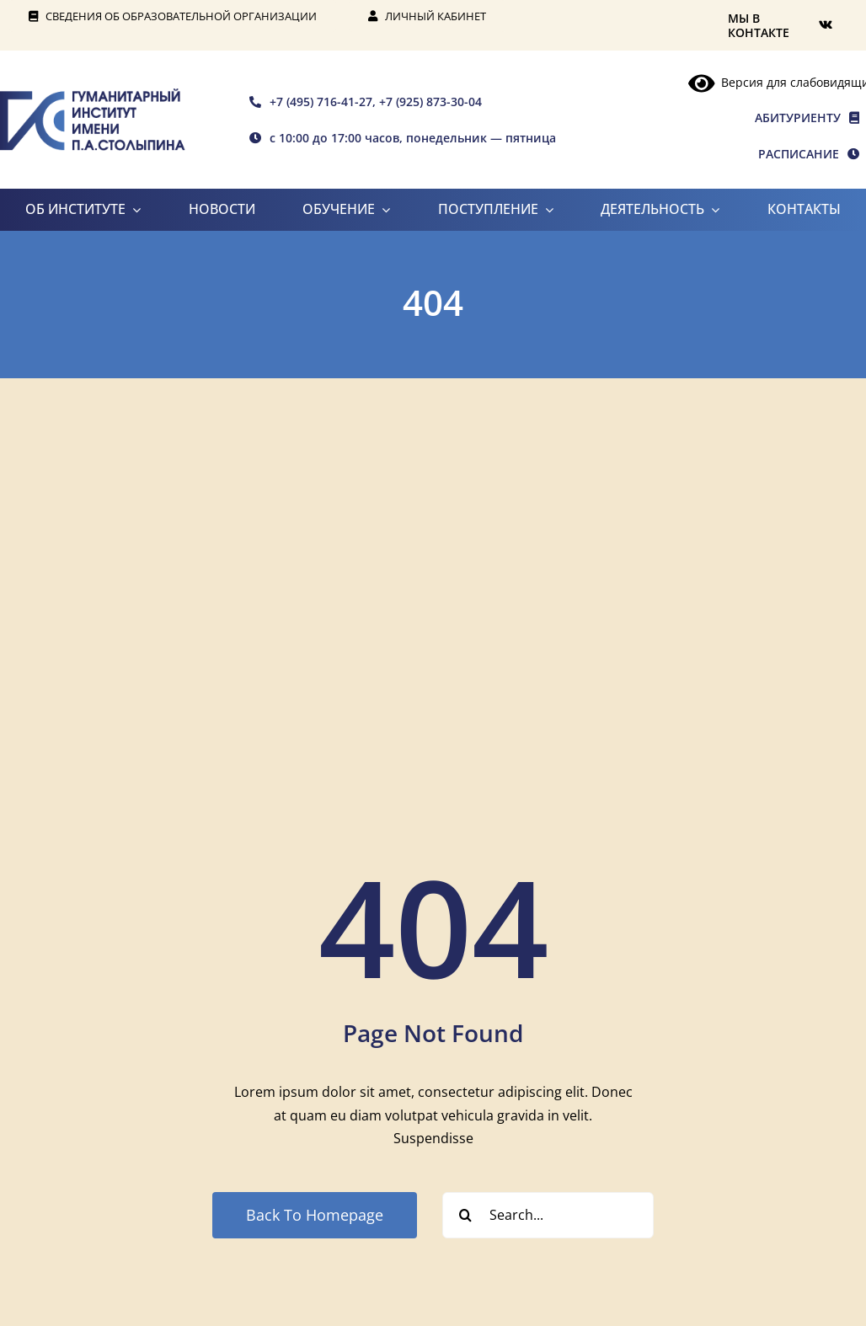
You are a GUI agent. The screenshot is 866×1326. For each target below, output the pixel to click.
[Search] (465, 1215)
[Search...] (548, 1215)
